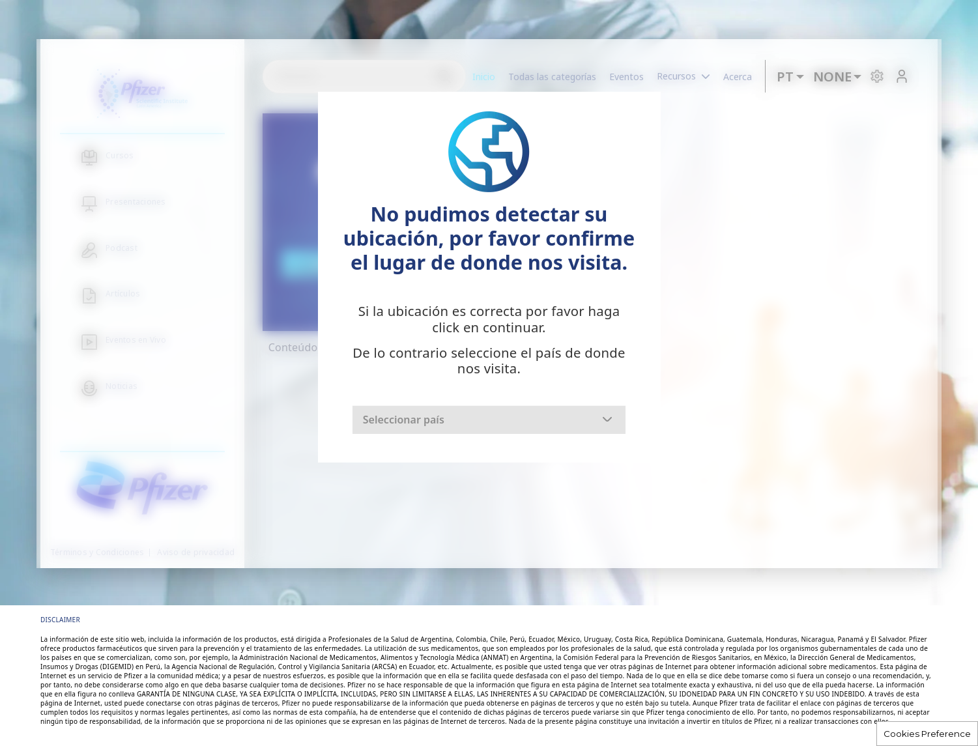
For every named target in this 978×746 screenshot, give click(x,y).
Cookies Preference (927, 733)
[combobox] (489, 420)
